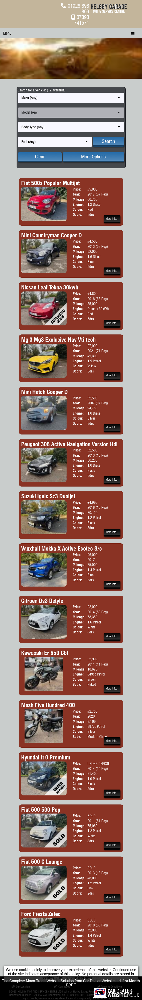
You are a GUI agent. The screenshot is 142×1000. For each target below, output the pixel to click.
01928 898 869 (78, 8)
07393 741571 (81, 20)
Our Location (20, 986)
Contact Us (62, 986)
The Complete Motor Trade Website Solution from (71, 996)
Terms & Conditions (109, 986)
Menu (7, 33)
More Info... (112, 218)
